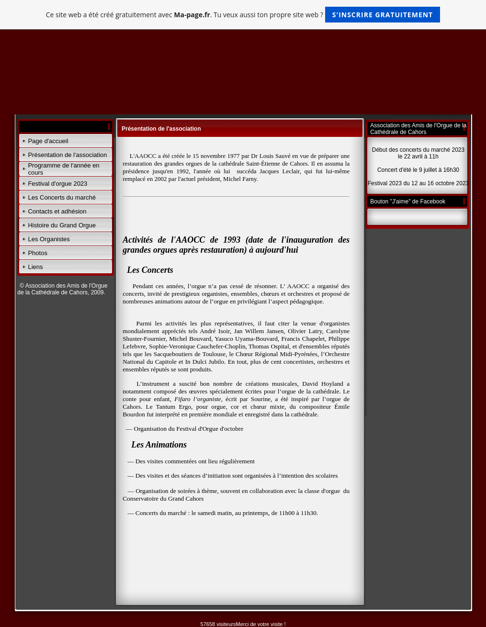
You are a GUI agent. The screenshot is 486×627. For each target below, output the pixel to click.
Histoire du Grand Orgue (62, 225)
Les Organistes (48, 239)
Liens (35, 266)
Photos (37, 253)
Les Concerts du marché (62, 197)
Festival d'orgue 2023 (57, 183)
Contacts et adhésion (57, 211)
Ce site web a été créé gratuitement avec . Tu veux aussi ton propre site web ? (243, 14)
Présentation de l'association (67, 154)
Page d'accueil (48, 141)
